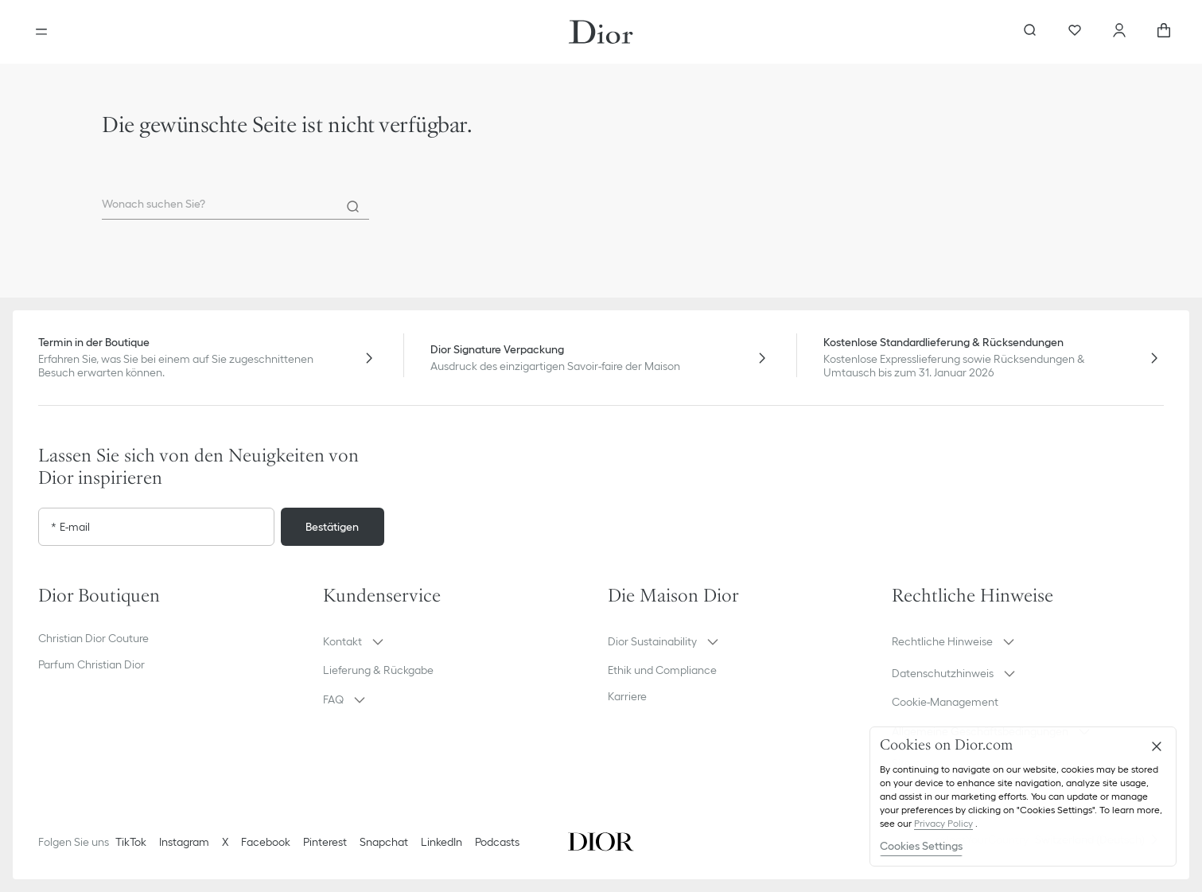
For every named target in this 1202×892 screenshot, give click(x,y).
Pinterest (325, 842)
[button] (459, 641)
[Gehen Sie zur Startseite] (601, 32)
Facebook (265, 842)
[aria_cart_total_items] (1163, 32)
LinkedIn (441, 842)
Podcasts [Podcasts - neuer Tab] (497, 842)
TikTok (130, 842)
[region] (1023, 796)
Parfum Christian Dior (91, 664)
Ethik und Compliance (662, 670)
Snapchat (384, 842)
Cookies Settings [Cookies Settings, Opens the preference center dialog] (921, 845)
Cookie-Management (945, 701)
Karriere (627, 696)
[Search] (353, 207)
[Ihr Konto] (1119, 32)
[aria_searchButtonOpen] (1030, 32)
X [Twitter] (225, 842)
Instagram (184, 842)
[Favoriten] (1074, 32)
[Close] (1156, 746)
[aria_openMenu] (41, 32)
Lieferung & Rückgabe (378, 670)
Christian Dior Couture (93, 638)
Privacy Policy (943, 823)
